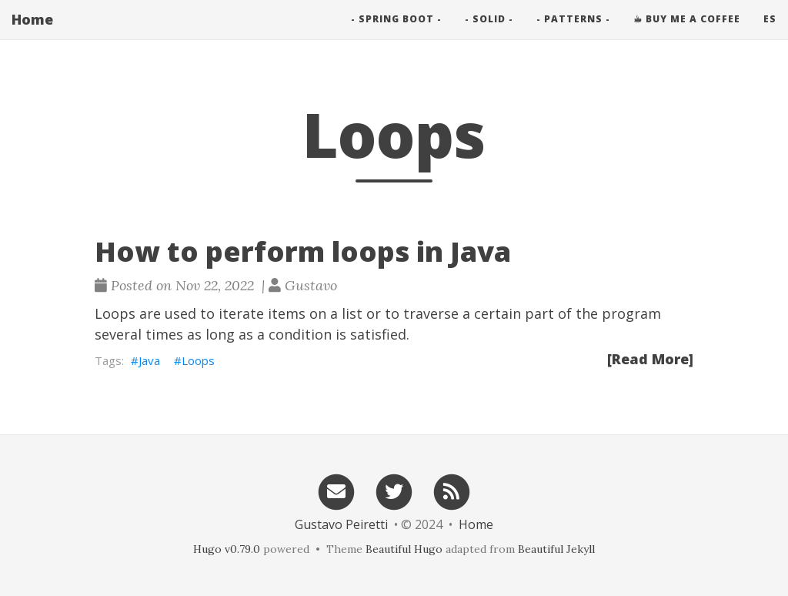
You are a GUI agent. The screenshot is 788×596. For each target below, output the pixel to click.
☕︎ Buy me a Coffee (686, 34)
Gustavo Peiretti (341, 524)
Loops (198, 360)
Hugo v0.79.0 (226, 549)
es (769, 34)
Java (149, 360)
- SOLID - (489, 34)
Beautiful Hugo (404, 549)
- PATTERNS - (573, 34)
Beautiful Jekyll (556, 549)
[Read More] (650, 359)
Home (32, 34)
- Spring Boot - (396, 34)
